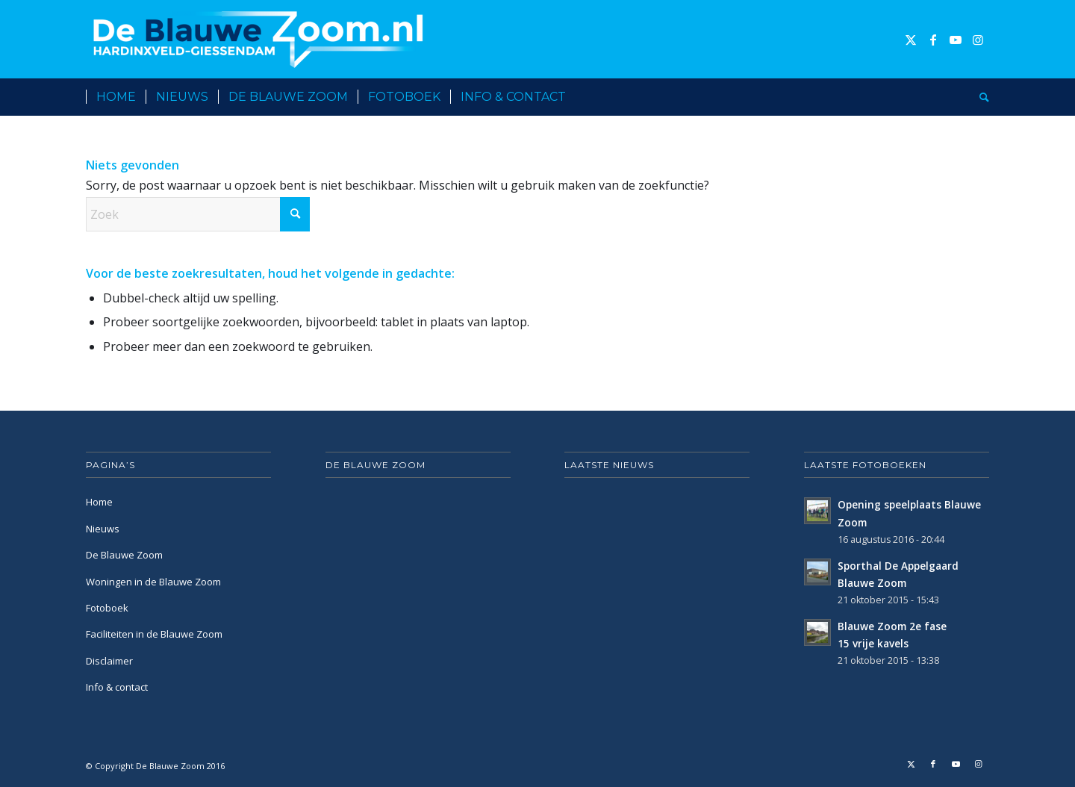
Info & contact (117, 687)
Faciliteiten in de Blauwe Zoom (154, 634)
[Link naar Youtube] (955, 39)
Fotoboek (107, 608)
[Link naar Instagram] (978, 39)
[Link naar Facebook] (933, 39)
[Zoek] (979, 97)
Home (99, 501)
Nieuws (102, 528)
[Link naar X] (911, 39)
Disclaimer (109, 661)
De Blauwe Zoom (124, 555)
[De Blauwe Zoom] (261, 39)
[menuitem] (116, 97)
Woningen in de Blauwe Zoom (153, 581)
